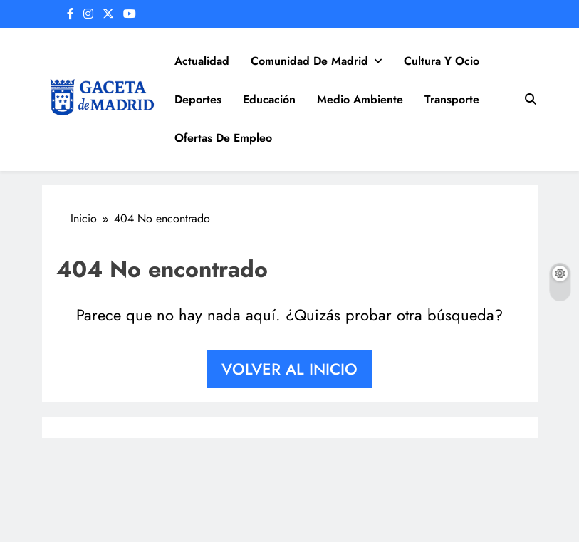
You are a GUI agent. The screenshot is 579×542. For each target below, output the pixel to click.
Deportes (197, 99)
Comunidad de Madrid (309, 61)
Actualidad (201, 61)
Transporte (451, 99)
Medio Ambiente (360, 99)
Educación (269, 99)
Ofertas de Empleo (223, 138)
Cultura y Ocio (441, 61)
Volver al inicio (289, 369)
